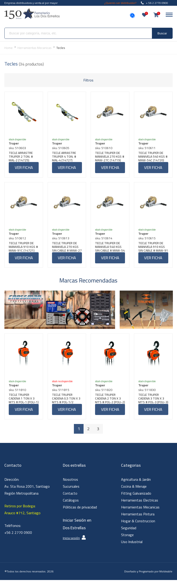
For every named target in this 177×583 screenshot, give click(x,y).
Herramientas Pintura (137, 517)
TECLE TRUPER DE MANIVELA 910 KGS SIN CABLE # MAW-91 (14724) (152, 248)
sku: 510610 (104, 148)
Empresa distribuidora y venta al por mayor (31, 3)
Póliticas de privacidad (80, 510)
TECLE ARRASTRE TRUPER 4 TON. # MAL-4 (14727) (64, 156)
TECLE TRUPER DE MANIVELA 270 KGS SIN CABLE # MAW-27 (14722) (65, 248)
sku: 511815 (61, 392)
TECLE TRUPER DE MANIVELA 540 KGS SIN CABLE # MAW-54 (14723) (109, 248)
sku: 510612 (17, 240)
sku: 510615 (147, 240)
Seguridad (128, 530)
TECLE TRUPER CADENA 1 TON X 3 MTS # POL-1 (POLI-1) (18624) (22, 400)
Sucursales (71, 489)
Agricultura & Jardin (136, 482)
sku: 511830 (147, 392)
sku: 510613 (61, 240)
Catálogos (71, 503)
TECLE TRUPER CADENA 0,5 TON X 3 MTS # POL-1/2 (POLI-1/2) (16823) (66, 400)
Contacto (70, 496)
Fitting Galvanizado (136, 496)
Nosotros (70, 482)
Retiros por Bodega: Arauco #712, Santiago (22, 512)
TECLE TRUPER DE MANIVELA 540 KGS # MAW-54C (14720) (153, 156)
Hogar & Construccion (138, 523)
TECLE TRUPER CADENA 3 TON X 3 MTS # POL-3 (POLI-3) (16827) (152, 400)
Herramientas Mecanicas (140, 510)
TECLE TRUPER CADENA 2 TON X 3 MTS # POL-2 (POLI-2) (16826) (109, 400)
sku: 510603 (17, 148)
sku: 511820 (104, 392)
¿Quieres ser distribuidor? (120, 3)
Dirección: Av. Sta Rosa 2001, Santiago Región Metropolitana (27, 489)
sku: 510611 (147, 148)
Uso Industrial (131, 544)
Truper (14, 143)
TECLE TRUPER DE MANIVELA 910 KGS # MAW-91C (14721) (23, 248)
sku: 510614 (104, 240)
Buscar (162, 33)
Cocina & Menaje (134, 489)
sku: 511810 (17, 392)
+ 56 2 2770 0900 (154, 3)
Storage (127, 537)
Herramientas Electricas (139, 503)
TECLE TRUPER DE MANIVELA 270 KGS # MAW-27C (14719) (110, 156)
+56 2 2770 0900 (18, 535)
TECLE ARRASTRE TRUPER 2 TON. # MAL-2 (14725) (21, 156)
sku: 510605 (61, 148)
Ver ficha (24, 168)
